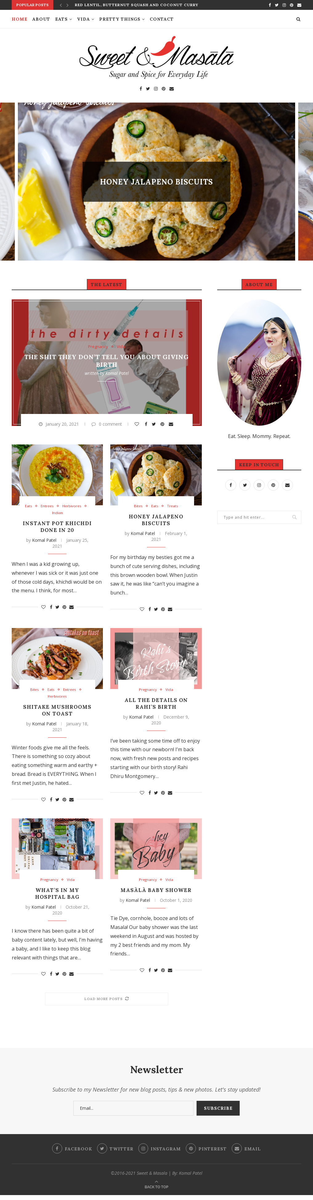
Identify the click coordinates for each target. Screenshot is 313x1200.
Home (19, 19)
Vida (83, 19)
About (41, 19)
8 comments (176, 192)
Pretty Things (119, 19)
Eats (61, 19)
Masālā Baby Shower (156, 895)
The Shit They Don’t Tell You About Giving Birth (106, 360)
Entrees (46, 506)
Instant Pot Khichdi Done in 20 (57, 527)
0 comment (106, 424)
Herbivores (73, 506)
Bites (138, 171)
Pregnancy (98, 346)
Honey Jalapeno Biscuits (156, 182)
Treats (174, 171)
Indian (57, 513)
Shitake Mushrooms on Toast (57, 711)
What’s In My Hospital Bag (57, 895)
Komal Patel (117, 373)
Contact (162, 19)
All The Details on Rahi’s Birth (156, 704)
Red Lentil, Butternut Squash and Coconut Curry (136, 4)
